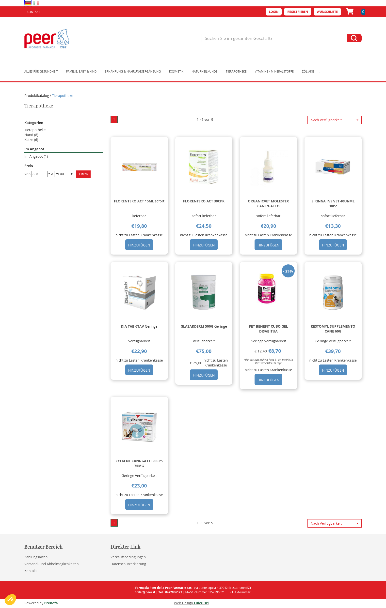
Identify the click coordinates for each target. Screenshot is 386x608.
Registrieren (297, 12)
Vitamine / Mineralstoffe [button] (274, 71)
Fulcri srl (201, 603)
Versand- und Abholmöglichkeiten (51, 564)
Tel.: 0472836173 (170, 592)
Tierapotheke (35, 129)
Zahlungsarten (36, 557)
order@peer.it (145, 592)
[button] (334, 120)
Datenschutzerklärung (128, 564)
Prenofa (51, 603)
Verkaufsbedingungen (128, 557)
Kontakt (33, 12)
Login (273, 12)
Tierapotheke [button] (236, 71)
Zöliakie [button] (308, 71)
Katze (31, 139)
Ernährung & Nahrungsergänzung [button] (133, 71)
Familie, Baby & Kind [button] (81, 71)
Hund (31, 134)
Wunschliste (327, 12)
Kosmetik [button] (176, 71)
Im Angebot (36, 156)
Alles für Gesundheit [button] (41, 71)
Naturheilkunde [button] (204, 71)
